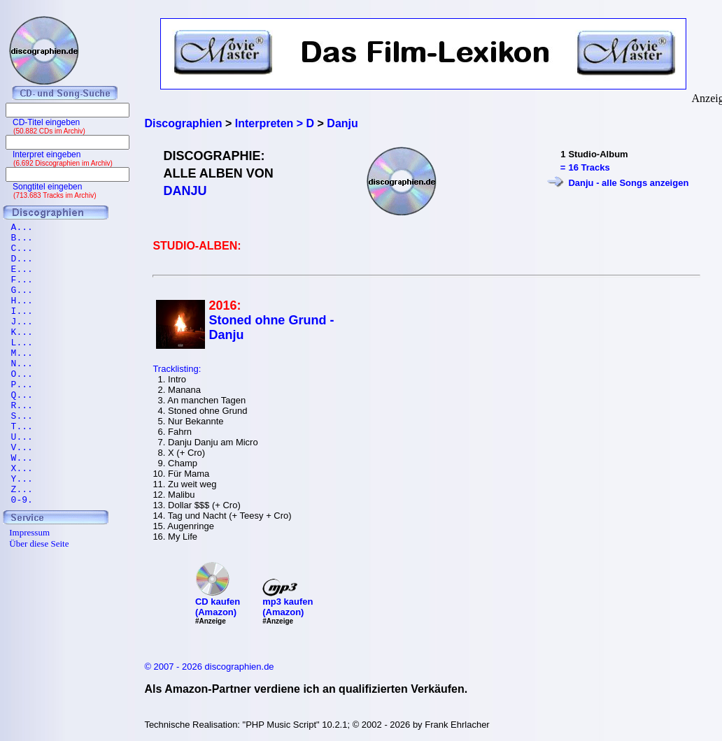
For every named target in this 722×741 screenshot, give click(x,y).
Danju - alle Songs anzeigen (628, 183)
